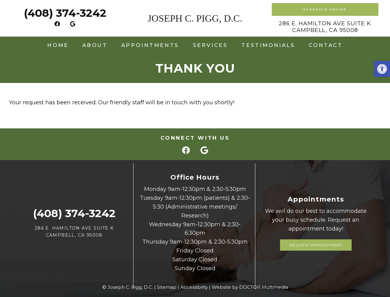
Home (57, 45)
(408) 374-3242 (65, 13)
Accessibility (194, 287)
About (95, 45)
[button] (382, 69)
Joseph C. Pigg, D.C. (195, 18)
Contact (325, 45)
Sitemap (166, 287)
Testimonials (268, 45)
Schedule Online (325, 9)
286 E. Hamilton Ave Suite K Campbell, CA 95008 (325, 27)
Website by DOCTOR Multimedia (250, 287)
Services (210, 45)
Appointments (150, 45)
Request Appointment (315, 245)
